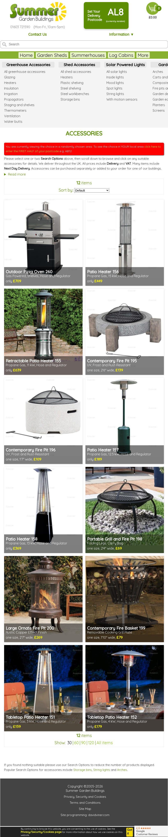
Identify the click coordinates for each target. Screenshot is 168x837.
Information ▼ (121, 34)
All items (105, 742)
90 (83, 742)
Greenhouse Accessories (28, 64)
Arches (122, 770)
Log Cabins (121, 55)
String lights (101, 770)
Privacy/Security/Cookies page (41, 832)
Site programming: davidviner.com (85, 815)
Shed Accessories (79, 64)
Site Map (85, 809)
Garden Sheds (52, 55)
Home (26, 55)
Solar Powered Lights (125, 64)
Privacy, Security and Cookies (85, 797)
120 (91, 742)
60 (76, 742)
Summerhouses (88, 55)
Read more (17, 174)
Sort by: (66, 190)
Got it (129, 831)
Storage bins (82, 770)
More (143, 55)
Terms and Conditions (85, 803)
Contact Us (37, 34)
